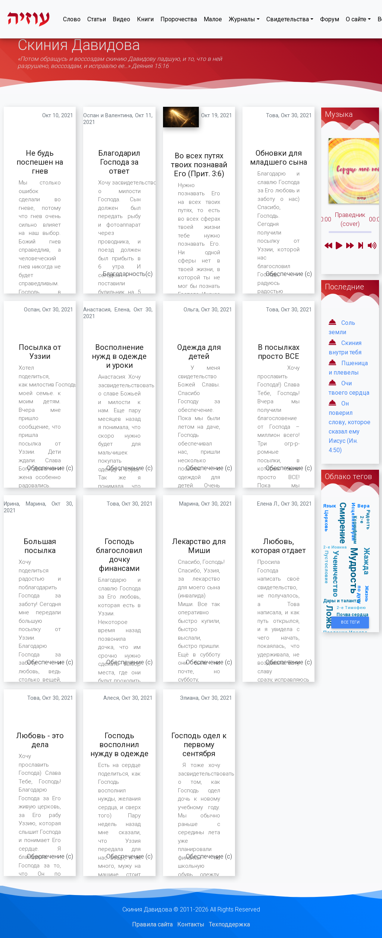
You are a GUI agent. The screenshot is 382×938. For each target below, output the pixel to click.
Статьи (96, 20)
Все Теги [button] (350, 622)
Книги (145, 20)
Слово (72, 20)
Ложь (329, 617)
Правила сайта (152, 924)
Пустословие (326, 567)
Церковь (326, 521)
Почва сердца (352, 614)
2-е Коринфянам (359, 530)
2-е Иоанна (335, 547)
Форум (329, 20)
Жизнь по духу (363, 595)
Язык (329, 506)
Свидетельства (287, 20)
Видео (121, 20)
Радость (368, 519)
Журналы (242, 20)
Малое (213, 20)
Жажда (367, 561)
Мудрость (354, 570)
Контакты (190, 924)
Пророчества (178, 20)
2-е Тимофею (351, 607)
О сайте (356, 20)
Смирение (343, 523)
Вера (363, 506)
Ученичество (336, 574)
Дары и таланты (342, 600)
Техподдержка (229, 924)
